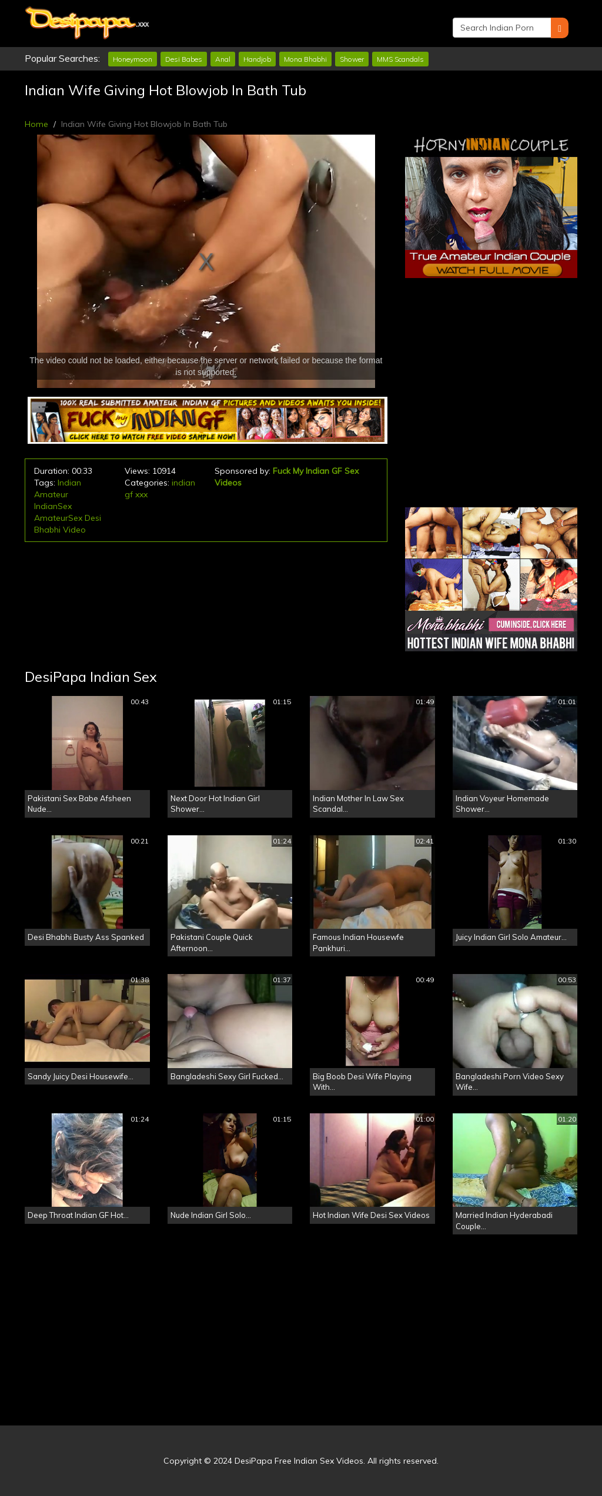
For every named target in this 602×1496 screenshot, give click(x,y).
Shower (352, 59)
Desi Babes (183, 59)
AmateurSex (58, 518)
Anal (222, 59)
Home (36, 124)
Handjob (257, 59)
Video (74, 529)
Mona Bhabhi (305, 59)
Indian (69, 482)
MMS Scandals (400, 59)
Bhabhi (47, 529)
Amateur (51, 494)
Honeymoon (132, 59)
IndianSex (53, 506)
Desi (93, 518)
